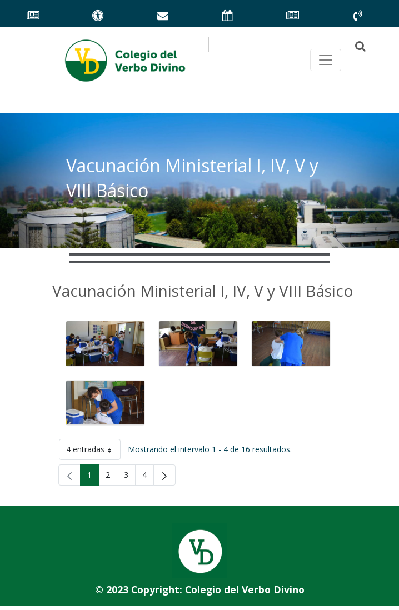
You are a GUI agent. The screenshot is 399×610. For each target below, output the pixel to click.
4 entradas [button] (93, 451)
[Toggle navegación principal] (325, 60)
